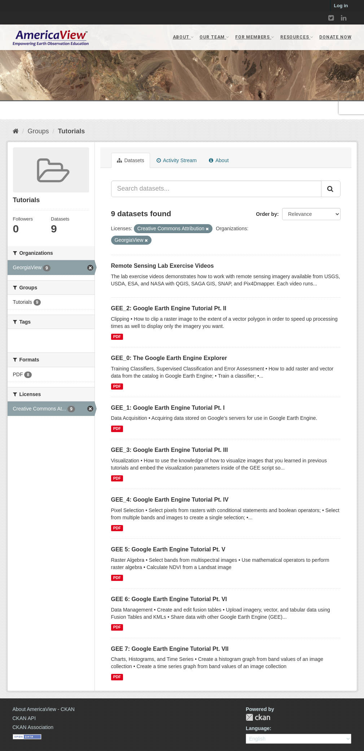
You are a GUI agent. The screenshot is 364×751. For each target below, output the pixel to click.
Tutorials (71, 131)
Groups (38, 131)
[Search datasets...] (216, 189)
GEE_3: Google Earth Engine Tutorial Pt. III (169, 450)
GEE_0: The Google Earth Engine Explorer (169, 358)
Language (257, 728)
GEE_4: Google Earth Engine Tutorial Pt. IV (170, 500)
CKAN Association (33, 727)
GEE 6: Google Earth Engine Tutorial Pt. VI (169, 599)
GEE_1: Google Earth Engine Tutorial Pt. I (168, 408)
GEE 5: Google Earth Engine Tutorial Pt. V (168, 549)
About (219, 160)
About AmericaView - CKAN (44, 709)
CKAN (258, 717)
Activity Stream (177, 160)
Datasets (130, 160)
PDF (117, 336)
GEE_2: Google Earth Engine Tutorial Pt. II (169, 308)
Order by (266, 214)
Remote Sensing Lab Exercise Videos (162, 266)
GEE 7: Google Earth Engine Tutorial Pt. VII (170, 649)
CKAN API (24, 718)
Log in (341, 5)
